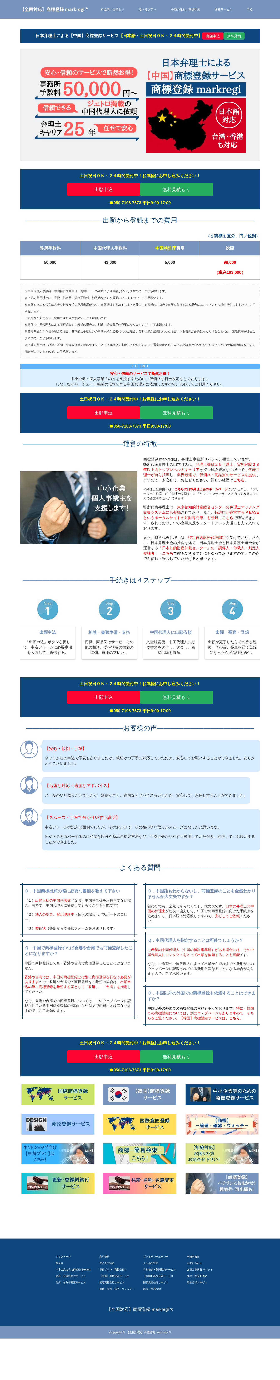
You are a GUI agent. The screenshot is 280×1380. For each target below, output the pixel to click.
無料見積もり (177, 189)
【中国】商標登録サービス (114, 1307)
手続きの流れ (106, 1294)
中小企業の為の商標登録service (73, 1300)
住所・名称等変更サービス (71, 1313)
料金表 (59, 1294)
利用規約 (104, 1287)
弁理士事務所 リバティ (200, 1300)
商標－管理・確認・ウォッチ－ (116, 1320)
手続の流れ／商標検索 (185, 9)
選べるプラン (147, 9)
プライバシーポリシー (155, 1287)
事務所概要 (193, 1287)
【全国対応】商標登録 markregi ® (54, 9)
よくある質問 (150, 1294)
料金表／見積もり (112, 9)
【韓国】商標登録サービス (158, 1307)
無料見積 (234, 36)
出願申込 (213, 36)
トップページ (63, 1287)
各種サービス (223, 9)
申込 (250, 9)
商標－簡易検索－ (153, 1320)
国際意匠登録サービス (155, 1313)
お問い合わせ (194, 1294)
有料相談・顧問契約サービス (159, 1300)
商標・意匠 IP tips (197, 1307)
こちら (227, 518)
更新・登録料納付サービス (71, 1307)
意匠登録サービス (197, 1313)
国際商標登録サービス (111, 1313)
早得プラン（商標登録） (113, 1300)
